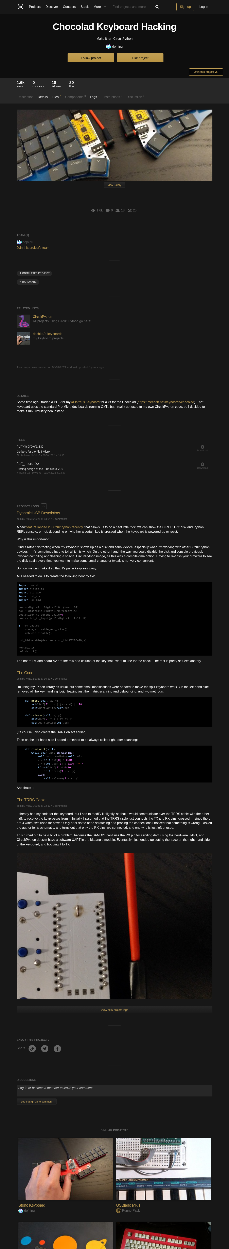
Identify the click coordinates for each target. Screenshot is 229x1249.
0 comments (60, 678)
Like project (140, 58)
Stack (85, 6)
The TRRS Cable (32, 799)
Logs (94, 97)
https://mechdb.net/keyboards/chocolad (166, 402)
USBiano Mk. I (129, 1205)
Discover (52, 6)
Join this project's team (33, 247)
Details (43, 97)
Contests (69, 6)
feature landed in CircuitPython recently (55, 527)
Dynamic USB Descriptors (40, 512)
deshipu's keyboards (47, 334)
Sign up (185, 6)
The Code (26, 672)
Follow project (91, 58)
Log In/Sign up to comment (36, 1101)
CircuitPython (42, 316)
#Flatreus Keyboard (86, 402)
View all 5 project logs (114, 1010)
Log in (203, 6)
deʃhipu (114, 46)
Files (56, 97)
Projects (35, 6)
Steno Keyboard (33, 1205)
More (100, 6)
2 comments (60, 518)
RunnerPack (128, 1210)
